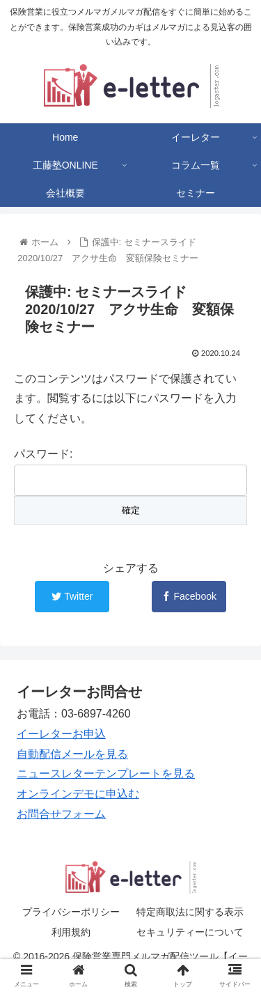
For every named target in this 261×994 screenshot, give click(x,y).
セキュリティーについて (190, 932)
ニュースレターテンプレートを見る (106, 773)
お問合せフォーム (61, 814)
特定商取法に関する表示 (190, 911)
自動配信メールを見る (72, 754)
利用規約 (71, 932)
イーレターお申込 (61, 734)
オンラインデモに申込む (78, 794)
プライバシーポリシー (71, 911)
